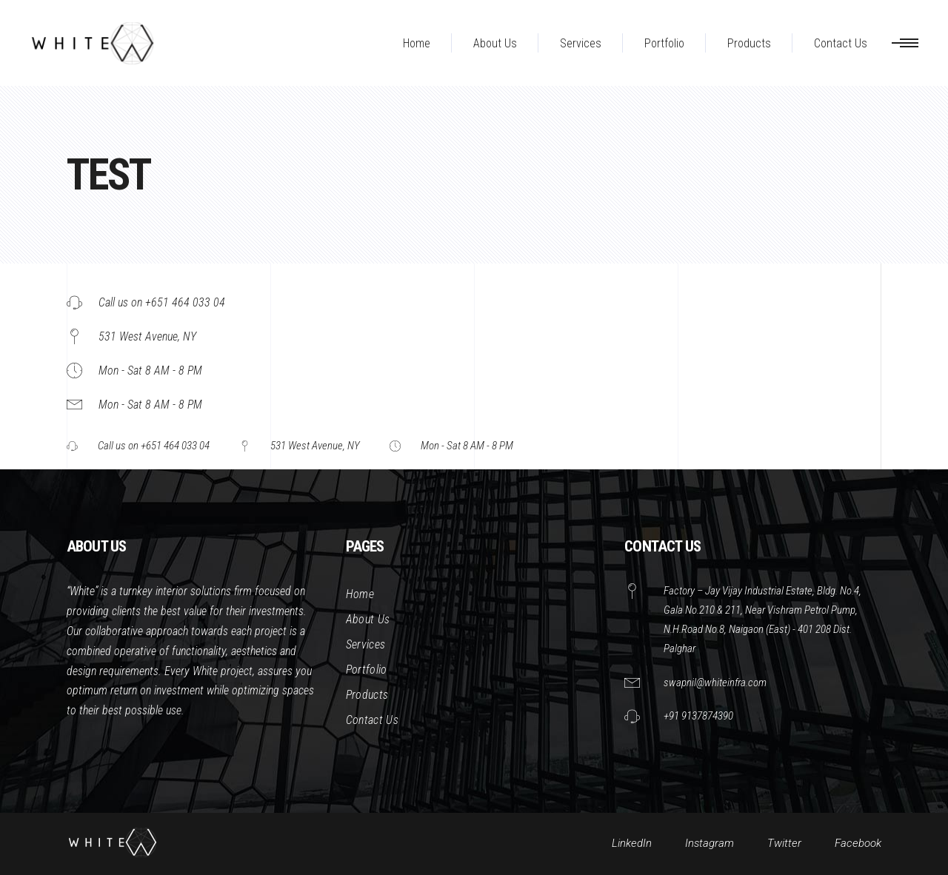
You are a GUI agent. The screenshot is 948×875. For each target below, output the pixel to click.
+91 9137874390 (698, 716)
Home (360, 594)
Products (367, 695)
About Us (368, 619)
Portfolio (366, 670)
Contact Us (372, 720)
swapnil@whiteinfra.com (715, 682)
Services (366, 644)
